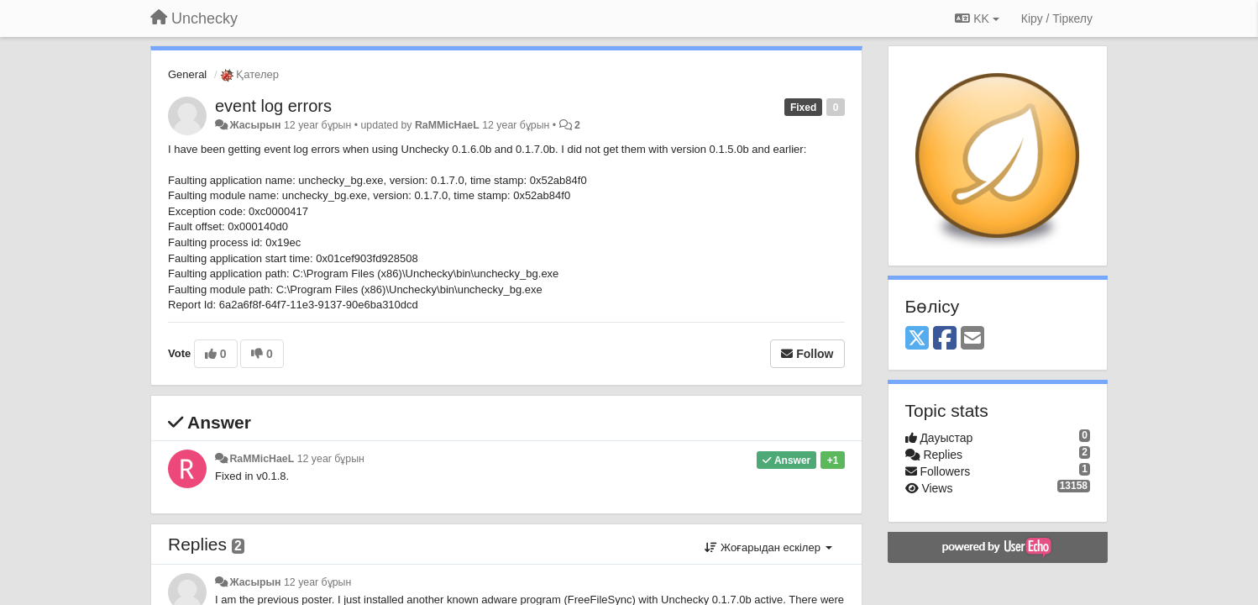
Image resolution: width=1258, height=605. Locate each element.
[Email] (972, 339)
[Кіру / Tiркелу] (1056, 18)
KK (977, 18)
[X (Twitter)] (917, 339)
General (187, 74)
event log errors (273, 106)
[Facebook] (945, 339)
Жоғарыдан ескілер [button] (768, 547)
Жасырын (254, 125)
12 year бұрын (330, 459)
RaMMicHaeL (447, 125)
